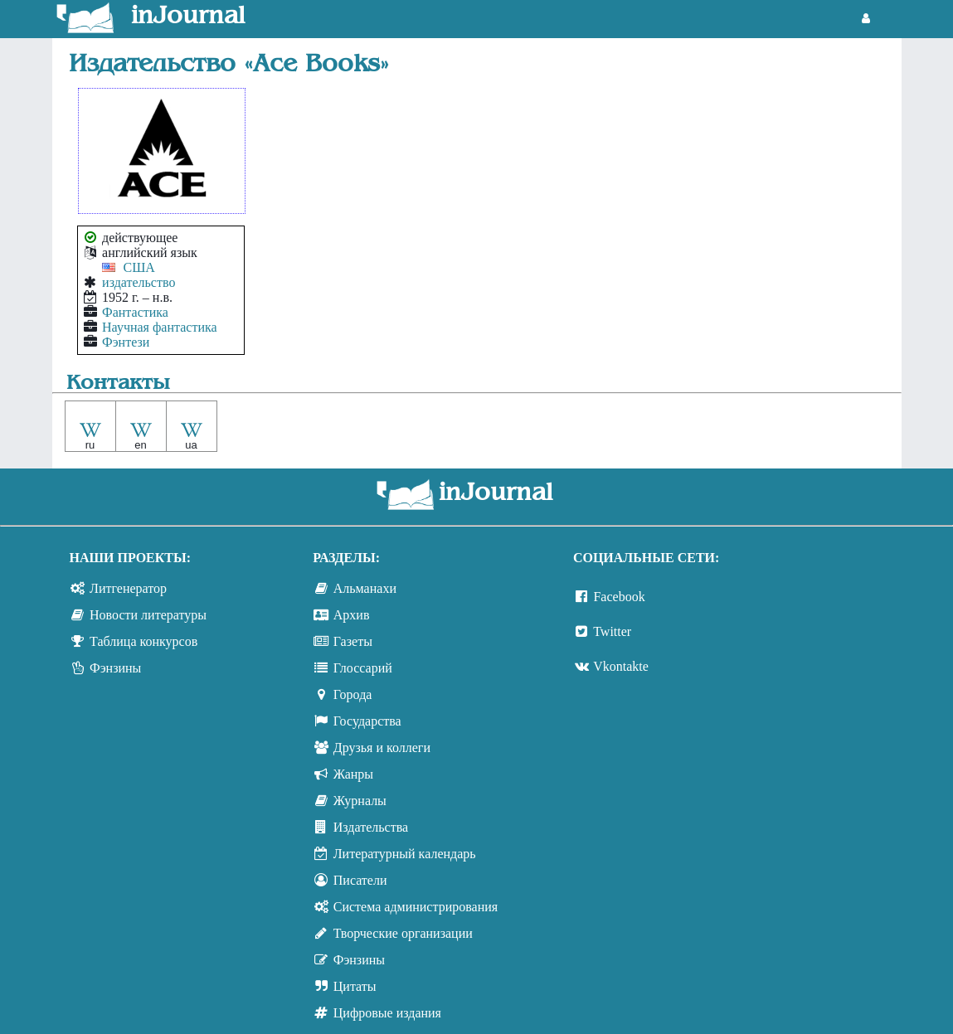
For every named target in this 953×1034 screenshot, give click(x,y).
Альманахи (364, 588)
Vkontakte (621, 666)
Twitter (612, 631)
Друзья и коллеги (381, 747)
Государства (367, 721)
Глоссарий (362, 668)
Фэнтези (125, 342)
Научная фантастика (159, 327)
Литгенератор (128, 588)
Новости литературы (148, 615)
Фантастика (135, 312)
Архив (351, 615)
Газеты (352, 641)
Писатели (360, 880)
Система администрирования (415, 907)
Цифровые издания (387, 1013)
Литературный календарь (404, 854)
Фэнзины (115, 668)
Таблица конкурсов (143, 641)
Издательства (370, 827)
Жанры (353, 774)
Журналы (360, 801)
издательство (138, 282)
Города (352, 694)
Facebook (618, 597)
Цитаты (355, 986)
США (139, 267)
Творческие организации (403, 933)
